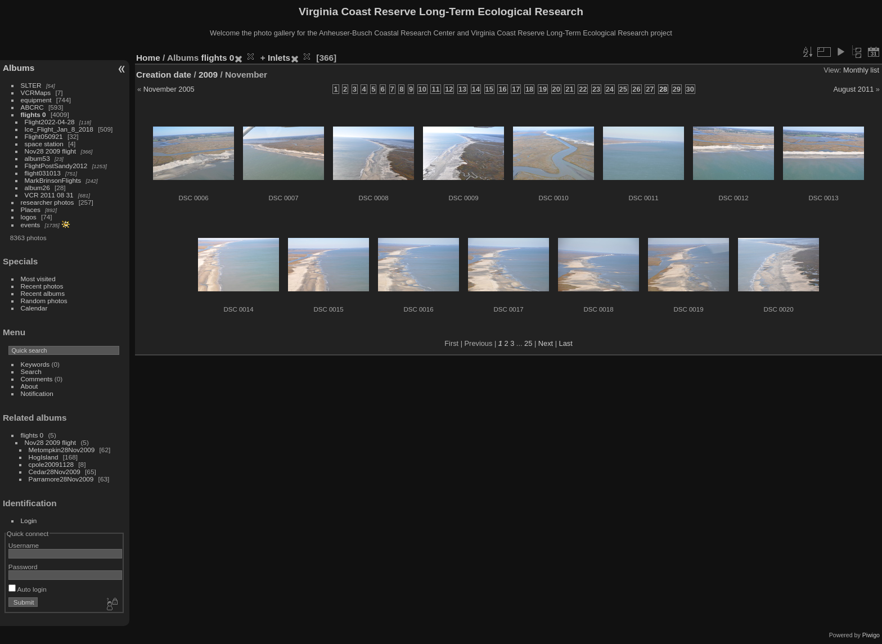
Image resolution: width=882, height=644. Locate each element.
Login (29, 520)
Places (30, 209)
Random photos (44, 300)
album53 (37, 158)
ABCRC (32, 107)
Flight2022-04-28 (50, 121)
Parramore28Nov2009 (61, 479)
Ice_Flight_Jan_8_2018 (59, 129)
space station (44, 143)
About (29, 386)
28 (663, 89)
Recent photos (42, 286)
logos (29, 216)
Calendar (34, 308)
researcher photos (47, 202)
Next (545, 343)
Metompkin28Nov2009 (62, 449)
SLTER (31, 85)
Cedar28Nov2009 (54, 471)
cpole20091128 (51, 464)
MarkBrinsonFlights (53, 180)
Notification (37, 393)
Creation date (163, 74)
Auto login (27, 589)
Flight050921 (44, 136)
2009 (208, 74)
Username (23, 545)
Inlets (279, 57)
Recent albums (43, 293)
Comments (37, 378)
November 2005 (169, 89)
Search (31, 371)
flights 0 (33, 114)
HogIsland (43, 457)
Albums (18, 68)
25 (528, 343)
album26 (37, 187)
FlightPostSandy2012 (56, 165)
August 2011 (853, 89)
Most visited (38, 278)
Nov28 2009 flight (50, 151)
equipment (36, 99)
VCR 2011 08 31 (49, 195)
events (30, 224)
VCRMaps (36, 92)
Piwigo (871, 635)
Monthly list (861, 70)
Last (566, 343)
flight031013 (43, 173)
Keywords (35, 364)
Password (23, 566)
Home (148, 57)
